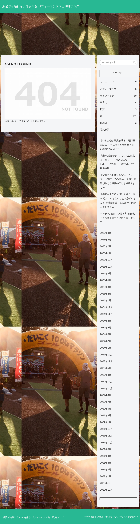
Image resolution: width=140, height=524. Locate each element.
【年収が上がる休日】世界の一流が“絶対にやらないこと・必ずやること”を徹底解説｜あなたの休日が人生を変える (118, 200)
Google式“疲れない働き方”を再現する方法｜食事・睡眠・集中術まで (117, 217)
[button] (134, 62)
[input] (118, 62)
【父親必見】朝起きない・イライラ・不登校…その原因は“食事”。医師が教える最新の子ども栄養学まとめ (118, 181)
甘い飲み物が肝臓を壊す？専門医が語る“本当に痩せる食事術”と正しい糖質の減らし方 (118, 144)
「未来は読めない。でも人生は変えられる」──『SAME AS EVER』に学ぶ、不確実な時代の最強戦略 (117, 161)
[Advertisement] (70, 34)
